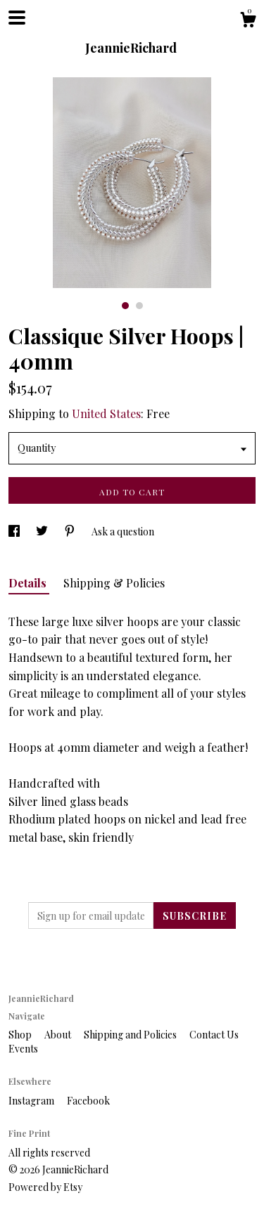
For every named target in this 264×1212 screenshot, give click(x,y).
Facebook (88, 1100)
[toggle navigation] (16, 18)
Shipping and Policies (131, 1034)
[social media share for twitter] (43, 531)
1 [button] (125, 305)
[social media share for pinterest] (70, 531)
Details (28, 582)
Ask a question (123, 531)
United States (106, 413)
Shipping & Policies (114, 582)
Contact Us (214, 1034)
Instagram (32, 1100)
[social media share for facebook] (15, 531)
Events (23, 1048)
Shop (21, 1034)
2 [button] (139, 305)
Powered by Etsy (45, 1187)
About (58, 1034)
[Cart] (248, 21)
